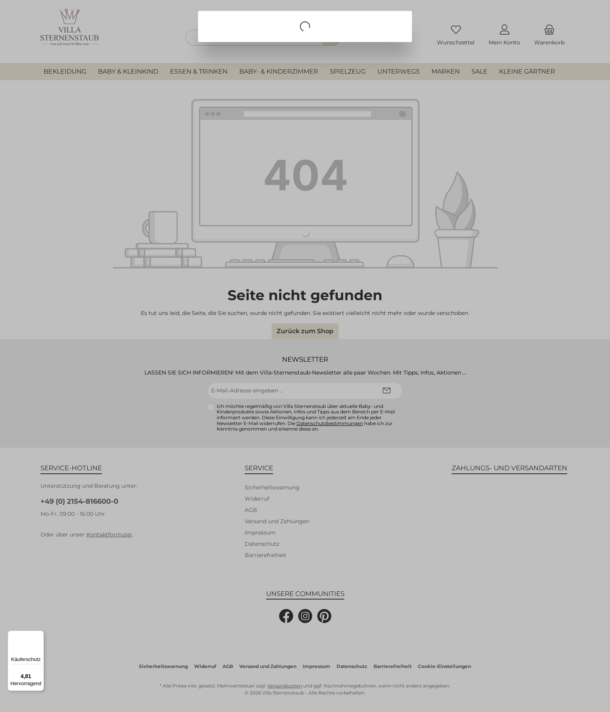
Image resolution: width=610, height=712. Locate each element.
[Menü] (39, 635)
